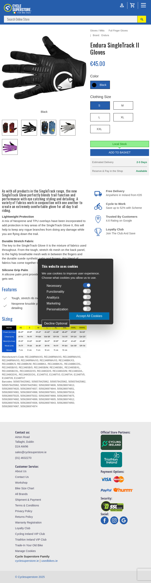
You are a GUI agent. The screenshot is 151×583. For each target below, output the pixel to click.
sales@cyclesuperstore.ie (31, 452)
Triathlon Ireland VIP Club (31, 539)
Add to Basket (120, 152)
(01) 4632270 (23, 457)
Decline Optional (55, 323)
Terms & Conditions (27, 505)
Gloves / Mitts (97, 30)
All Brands (21, 494)
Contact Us (22, 476)
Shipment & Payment (28, 499)
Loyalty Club (22, 528)
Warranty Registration (28, 522)
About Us (21, 471)
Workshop (21, 482)
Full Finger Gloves (118, 30)
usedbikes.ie (49, 560)
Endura (105, 35)
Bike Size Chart (24, 488)
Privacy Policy (23, 511)
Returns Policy (24, 516)
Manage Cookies (25, 551)
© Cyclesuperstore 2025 (30, 576)
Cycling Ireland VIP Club (30, 533)
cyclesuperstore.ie (27, 560)
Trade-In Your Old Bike (29, 545)
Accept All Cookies (89, 316)
